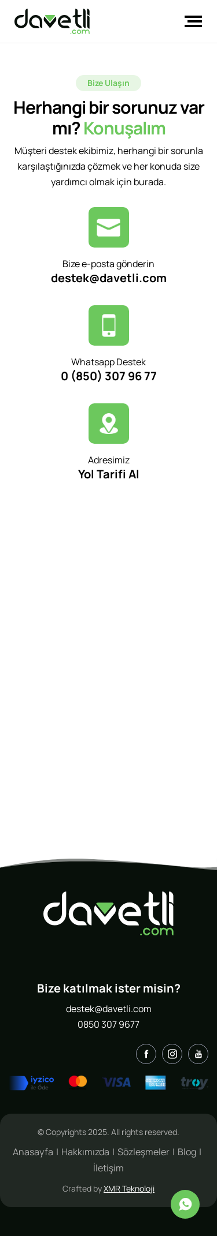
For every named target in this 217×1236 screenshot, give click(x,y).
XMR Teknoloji (129, 1188)
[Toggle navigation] (190, 21)
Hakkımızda (85, 1151)
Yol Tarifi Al (108, 474)
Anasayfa (33, 1151)
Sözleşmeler (143, 1151)
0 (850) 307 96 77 (109, 376)
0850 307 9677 (108, 1024)
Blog (187, 1151)
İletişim (108, 1168)
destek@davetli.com (109, 278)
